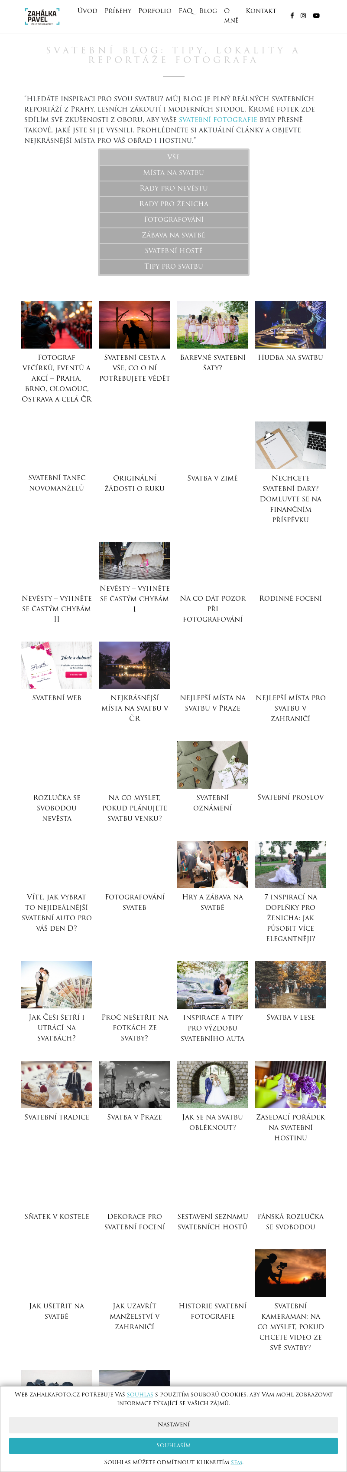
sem (236, 1462)
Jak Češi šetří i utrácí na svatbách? (56, 1028)
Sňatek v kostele (56, 1217)
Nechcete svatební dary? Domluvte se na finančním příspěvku (290, 499)
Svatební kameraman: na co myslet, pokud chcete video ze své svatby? (290, 1327)
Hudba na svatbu (290, 358)
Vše (173, 157)
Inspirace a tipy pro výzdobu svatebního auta (212, 1029)
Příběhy (117, 11)
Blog (208, 11)
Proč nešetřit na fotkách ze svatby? (134, 1028)
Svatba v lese (290, 1017)
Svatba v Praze (134, 1117)
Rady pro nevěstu (173, 188)
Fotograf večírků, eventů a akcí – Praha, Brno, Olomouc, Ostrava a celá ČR (56, 379)
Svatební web (56, 698)
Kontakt (261, 11)
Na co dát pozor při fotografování (213, 609)
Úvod (87, 11)
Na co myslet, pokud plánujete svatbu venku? (134, 809)
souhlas (140, 1395)
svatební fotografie (218, 120)
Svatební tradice (56, 1117)
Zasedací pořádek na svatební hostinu (290, 1128)
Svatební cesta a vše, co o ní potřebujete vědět (134, 368)
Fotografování (174, 220)
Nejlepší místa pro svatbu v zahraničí (291, 709)
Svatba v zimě (212, 478)
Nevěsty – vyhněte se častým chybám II (57, 609)
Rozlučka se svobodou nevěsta (57, 809)
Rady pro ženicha (173, 204)
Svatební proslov (290, 797)
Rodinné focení (290, 599)
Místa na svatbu (173, 173)
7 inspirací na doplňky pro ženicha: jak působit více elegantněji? (290, 918)
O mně (231, 16)
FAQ (185, 11)
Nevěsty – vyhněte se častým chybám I (135, 599)
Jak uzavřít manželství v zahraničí (134, 1317)
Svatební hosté (174, 251)
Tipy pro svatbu (173, 266)
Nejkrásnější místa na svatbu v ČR (134, 709)
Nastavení (174, 1425)
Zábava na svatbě (173, 235)
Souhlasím (173, 1446)
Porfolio (155, 11)
